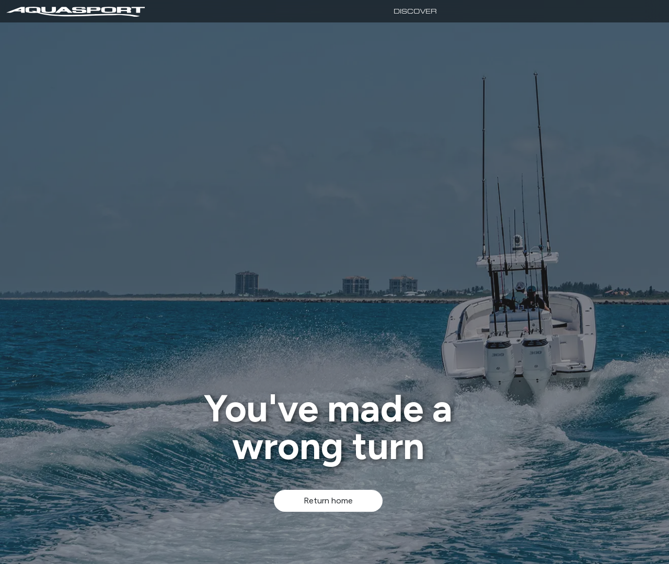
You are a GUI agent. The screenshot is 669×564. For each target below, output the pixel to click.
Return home (328, 501)
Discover (415, 11)
